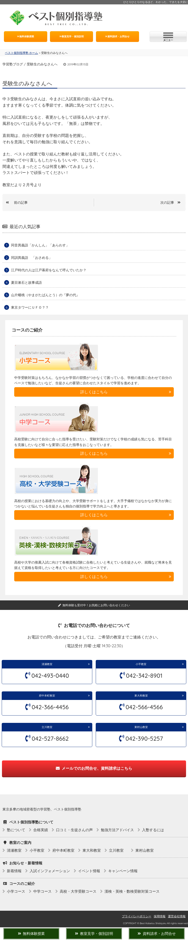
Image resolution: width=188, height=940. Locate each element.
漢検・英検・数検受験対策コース (132, 891)
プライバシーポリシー (136, 916)
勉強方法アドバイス (117, 830)
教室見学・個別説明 (71, 36)
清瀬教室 (47, 664)
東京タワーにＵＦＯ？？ (30, 307)
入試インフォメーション (50, 871)
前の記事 (15, 202)
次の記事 (172, 202)
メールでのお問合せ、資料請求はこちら (94, 768)
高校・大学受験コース (78, 891)
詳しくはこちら (94, 391)
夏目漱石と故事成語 (26, 282)
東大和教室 (141, 695)
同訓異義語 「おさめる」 (31, 257)
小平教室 (141, 664)
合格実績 (40, 830)
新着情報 (14, 871)
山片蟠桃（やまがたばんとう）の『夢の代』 (45, 295)
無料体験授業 (25, 36)
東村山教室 (141, 727)
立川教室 (48, 727)
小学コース (16, 891)
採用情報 (159, 916)
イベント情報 (89, 871)
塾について (16, 830)
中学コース (42, 891)
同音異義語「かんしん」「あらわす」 (40, 245)
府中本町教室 (47, 695)
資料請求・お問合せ (117, 36)
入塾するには (153, 830)
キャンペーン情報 (123, 871)
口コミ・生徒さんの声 (74, 830)
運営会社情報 (177, 916)
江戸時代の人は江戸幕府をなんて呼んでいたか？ (48, 270)
